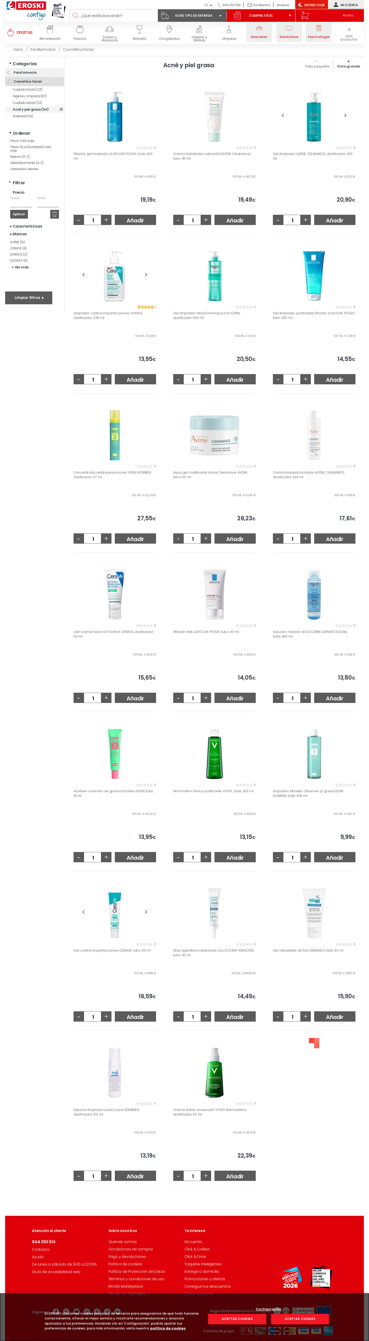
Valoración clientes (24, 169)
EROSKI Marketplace (125, 1286)
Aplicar (19, 214)
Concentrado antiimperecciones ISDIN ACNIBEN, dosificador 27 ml (112, 474)
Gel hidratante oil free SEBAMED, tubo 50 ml (308, 950)
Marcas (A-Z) (20, 156)
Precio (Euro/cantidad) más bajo (30, 149)
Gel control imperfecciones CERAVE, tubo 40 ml (112, 950)
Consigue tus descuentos (207, 1286)
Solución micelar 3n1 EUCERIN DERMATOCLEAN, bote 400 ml (310, 634)
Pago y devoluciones (127, 1256)
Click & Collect (197, 1249)
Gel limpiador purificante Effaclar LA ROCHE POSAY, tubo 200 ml (314, 315)
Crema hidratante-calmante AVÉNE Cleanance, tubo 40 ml (212, 156)
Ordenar (21, 133)
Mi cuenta (344, 4)
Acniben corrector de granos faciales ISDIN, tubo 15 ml (113, 793)
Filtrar (19, 183)
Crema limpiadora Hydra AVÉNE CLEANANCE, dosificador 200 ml (309, 474)
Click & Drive (195, 1256)
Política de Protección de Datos (136, 1271)
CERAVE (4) (18, 248)
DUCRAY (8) (19, 260)
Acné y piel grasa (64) (31, 109)
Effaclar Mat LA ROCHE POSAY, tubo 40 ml (206, 632)
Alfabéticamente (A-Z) (27, 163)
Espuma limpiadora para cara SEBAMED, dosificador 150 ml (107, 1112)
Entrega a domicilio (201, 1271)
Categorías (25, 64)
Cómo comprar (198, 1293)
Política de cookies (125, 1264)
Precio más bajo (22, 141)
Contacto (40, 1249)
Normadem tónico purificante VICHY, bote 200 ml (213, 791)
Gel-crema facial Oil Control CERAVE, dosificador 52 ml (113, 634)
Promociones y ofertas (204, 1278)
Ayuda (38, 1256)
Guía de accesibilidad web (56, 1271)
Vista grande (348, 66)
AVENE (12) (17, 242)
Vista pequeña (317, 66)
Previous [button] (283, 115)
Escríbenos (262, 5)
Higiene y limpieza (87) (29, 96)
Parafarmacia (24, 72)
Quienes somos (122, 1241)
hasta (41, 198)
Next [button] (345, 115)
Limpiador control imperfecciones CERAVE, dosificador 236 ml (108, 315)
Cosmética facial (27, 81)
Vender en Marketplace (129, 1293)
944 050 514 (231, 5)
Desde (15, 198)
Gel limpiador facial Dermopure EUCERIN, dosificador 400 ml (206, 315)
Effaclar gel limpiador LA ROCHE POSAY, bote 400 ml (113, 156)
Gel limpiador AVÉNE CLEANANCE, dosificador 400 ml (313, 156)
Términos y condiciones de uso (136, 1278)
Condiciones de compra (130, 1249)
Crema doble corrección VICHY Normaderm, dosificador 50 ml (210, 1112)
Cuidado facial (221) (28, 89)
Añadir (135, 220)
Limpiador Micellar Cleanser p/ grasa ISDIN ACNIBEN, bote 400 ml (308, 793)
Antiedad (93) (23, 116)
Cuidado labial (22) (27, 103)
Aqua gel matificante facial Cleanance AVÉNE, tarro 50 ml (210, 474)
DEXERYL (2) (18, 254)
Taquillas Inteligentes (203, 1264)
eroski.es (283, 5)
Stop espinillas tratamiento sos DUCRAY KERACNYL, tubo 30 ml (213, 952)
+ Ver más (20, 267)
